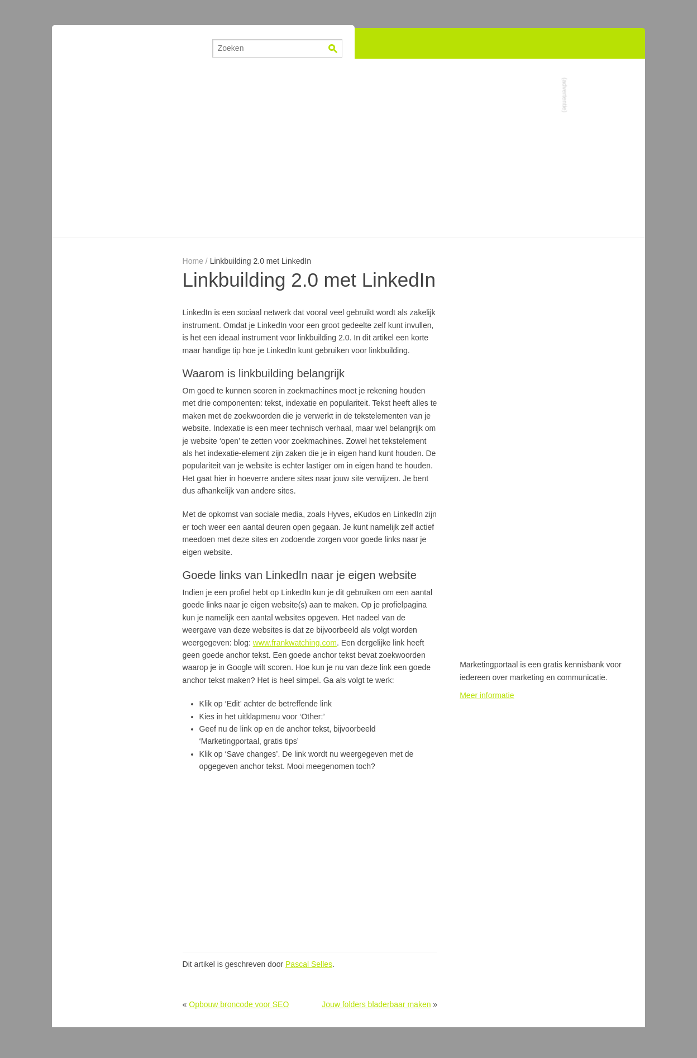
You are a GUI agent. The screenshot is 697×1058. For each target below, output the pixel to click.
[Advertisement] (348, 148)
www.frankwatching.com (295, 642)
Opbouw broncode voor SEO (239, 1004)
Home (193, 261)
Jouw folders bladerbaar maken (376, 1004)
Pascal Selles (308, 964)
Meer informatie (487, 695)
